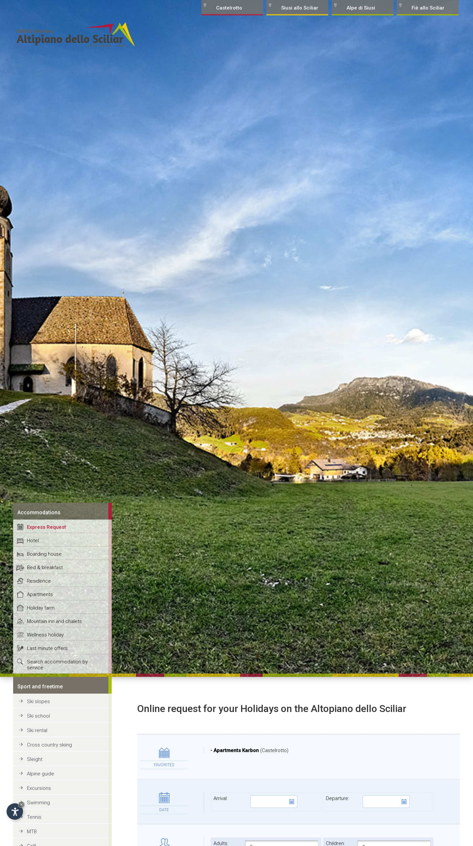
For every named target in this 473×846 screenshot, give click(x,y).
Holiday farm (41, 608)
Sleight (34, 759)
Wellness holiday (45, 635)
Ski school (38, 716)
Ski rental (37, 730)
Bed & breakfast (45, 567)
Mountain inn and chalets (54, 621)
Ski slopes (38, 701)
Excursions (39, 788)
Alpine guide (40, 774)
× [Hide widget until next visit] (21, 804)
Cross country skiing (49, 745)
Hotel (33, 541)
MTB (32, 832)
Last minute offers (47, 648)
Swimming (38, 803)
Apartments (40, 594)
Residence (39, 581)
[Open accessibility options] (15, 811)
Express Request (46, 527)
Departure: (368, 801)
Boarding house (44, 554)
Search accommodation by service (57, 665)
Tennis (34, 817)
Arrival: (255, 801)
